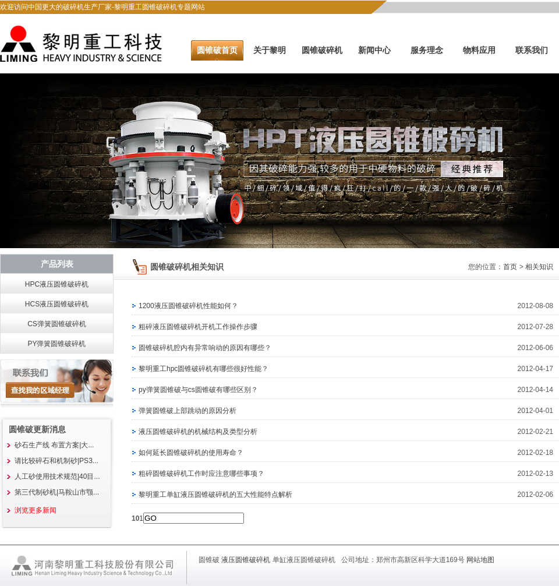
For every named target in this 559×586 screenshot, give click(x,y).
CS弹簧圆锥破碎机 (56, 324)
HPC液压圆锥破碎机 (57, 284)
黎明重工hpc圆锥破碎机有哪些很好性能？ (203, 369)
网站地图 (480, 560)
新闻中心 (374, 50)
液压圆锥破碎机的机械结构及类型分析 (198, 432)
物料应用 (479, 50)
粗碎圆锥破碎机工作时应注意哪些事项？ (201, 473)
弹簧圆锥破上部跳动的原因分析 (187, 411)
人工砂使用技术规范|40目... (57, 476)
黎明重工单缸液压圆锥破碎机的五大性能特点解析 (215, 494)
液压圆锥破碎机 (245, 560)
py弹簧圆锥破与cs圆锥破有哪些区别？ (198, 390)
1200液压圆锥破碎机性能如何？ (188, 306)
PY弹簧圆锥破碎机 (56, 344)
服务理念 (427, 50)
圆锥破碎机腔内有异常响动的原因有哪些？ (205, 348)
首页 (510, 267)
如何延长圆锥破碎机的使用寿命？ (191, 453)
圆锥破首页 (217, 50)
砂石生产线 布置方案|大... (54, 445)
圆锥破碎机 (322, 50)
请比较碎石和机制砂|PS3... (56, 461)
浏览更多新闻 (35, 510)
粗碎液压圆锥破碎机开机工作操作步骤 (198, 327)
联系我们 (531, 50)
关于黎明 (269, 50)
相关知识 (539, 267)
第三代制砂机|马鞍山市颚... (57, 492)
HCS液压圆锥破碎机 (57, 304)
